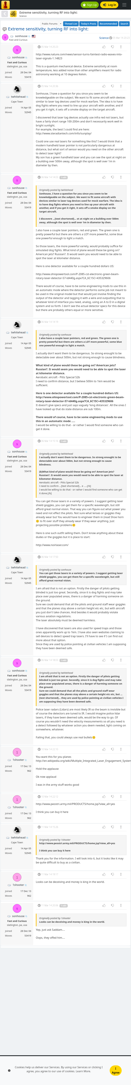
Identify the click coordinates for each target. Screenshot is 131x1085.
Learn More (83, 1071)
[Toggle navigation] (124, 4)
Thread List (71, 23)
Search (124, 23)
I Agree (116, 1070)
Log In (109, 5)
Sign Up (90, 5)
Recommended (108, 23)
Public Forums (49, 23)
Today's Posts (88, 23)
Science (104, 38)
